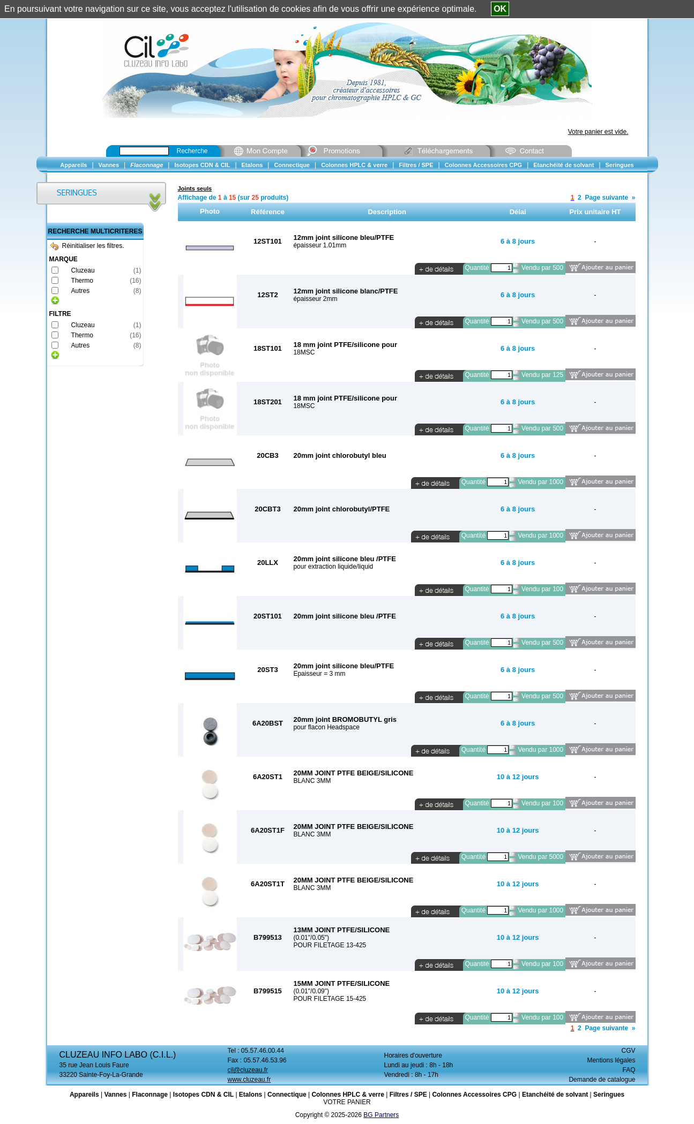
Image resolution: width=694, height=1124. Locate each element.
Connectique (287, 1094)
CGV (628, 1050)
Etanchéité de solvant (555, 1094)
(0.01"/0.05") (311, 937)
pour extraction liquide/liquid (333, 566)
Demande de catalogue (602, 1079)
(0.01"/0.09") (311, 991)
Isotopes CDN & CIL (203, 1094)
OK (500, 8)
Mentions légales (611, 1060)
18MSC (304, 352)
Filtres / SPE (408, 1094)
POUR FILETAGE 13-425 (329, 945)
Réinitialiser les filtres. (87, 246)
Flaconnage (150, 1094)
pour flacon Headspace (326, 727)
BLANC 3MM (312, 780)
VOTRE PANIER (346, 1102)
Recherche (192, 151)
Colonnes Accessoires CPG (474, 1094)
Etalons (250, 1094)
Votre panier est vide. (598, 131)
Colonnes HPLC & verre (347, 1094)
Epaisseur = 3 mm (319, 673)
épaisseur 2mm (315, 299)
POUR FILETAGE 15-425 (329, 998)
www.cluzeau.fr (249, 1079)
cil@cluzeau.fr (248, 1070)
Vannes (115, 1094)
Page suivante (606, 197)
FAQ (628, 1070)
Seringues (608, 1094)
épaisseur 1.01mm (319, 245)
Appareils (84, 1094)
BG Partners (381, 1115)
